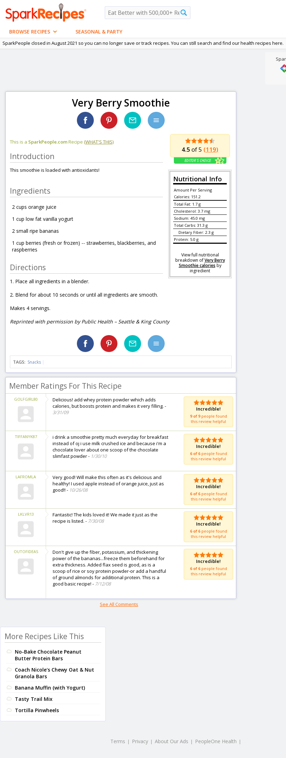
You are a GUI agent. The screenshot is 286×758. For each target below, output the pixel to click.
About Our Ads (171, 741)
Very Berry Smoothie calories (202, 262)
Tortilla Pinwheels (37, 710)
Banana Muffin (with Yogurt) (50, 687)
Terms (117, 741)
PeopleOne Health (216, 741)
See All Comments (119, 604)
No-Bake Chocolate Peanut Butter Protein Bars (48, 655)
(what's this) (99, 142)
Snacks (34, 362)
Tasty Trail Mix (34, 699)
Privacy (140, 741)
